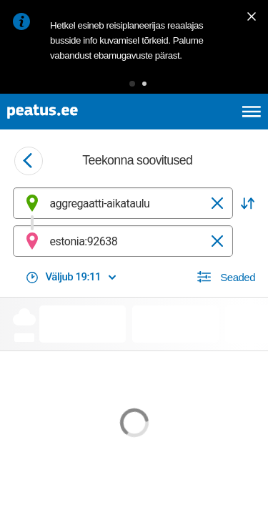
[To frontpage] (75, 111)
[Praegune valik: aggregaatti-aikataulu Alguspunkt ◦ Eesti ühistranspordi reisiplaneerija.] (123, 203)
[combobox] (123, 203)
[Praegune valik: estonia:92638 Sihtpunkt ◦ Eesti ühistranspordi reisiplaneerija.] (123, 241)
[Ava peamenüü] (251, 111)
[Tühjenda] (217, 203)
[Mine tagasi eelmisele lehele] (28, 161)
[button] (132, 84)
